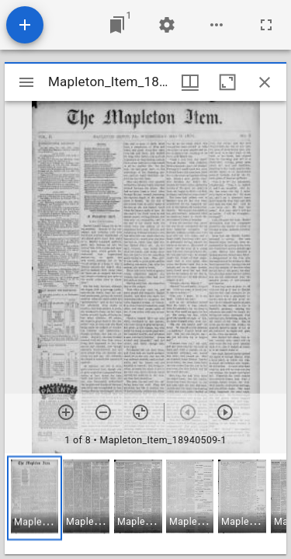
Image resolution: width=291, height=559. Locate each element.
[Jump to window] (117, 24)
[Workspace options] (216, 24)
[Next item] (225, 412)
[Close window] (264, 82)
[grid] (145, 503)
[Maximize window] (227, 82)
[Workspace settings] (166, 24)
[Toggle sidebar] (26, 82)
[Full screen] (266, 24)
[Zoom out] (103, 412)
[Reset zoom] (140, 412)
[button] (34, 498)
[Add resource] (24, 24)
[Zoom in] (66, 412)
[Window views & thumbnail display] (190, 82)
